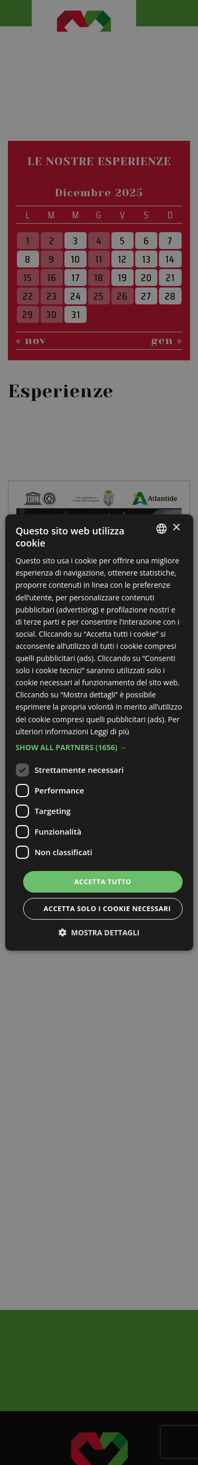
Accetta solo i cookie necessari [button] (107, 908)
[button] (98, 747)
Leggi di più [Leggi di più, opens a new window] (109, 731)
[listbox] (161, 528)
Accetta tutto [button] (102, 881)
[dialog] (99, 732)
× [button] (176, 528)
